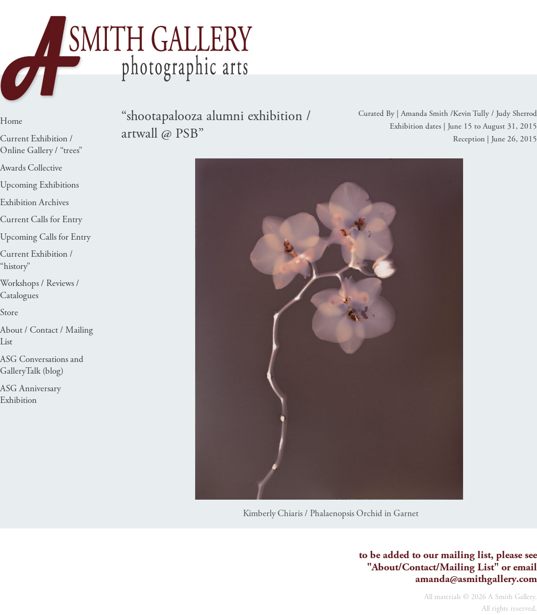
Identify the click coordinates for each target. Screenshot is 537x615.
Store (9, 312)
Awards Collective (31, 168)
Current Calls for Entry (41, 219)
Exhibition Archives (34, 202)
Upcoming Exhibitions (39, 185)
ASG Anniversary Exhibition (30, 395)
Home (11, 121)
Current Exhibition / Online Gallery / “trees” (41, 145)
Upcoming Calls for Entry (45, 237)
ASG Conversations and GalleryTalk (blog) (41, 365)
